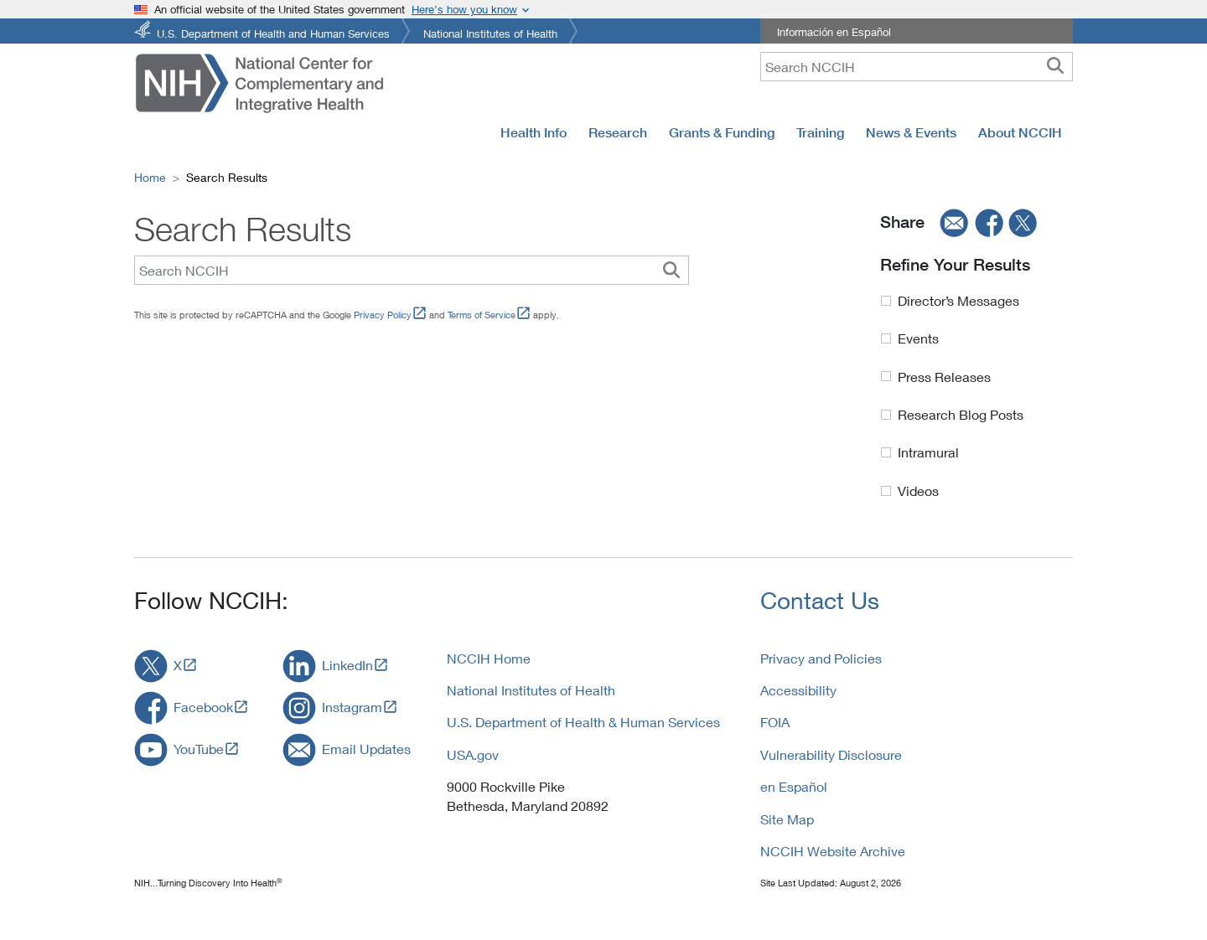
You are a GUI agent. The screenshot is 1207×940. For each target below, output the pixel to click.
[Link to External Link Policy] (419, 314)
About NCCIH (1020, 132)
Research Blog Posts (960, 414)
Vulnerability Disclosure (831, 754)
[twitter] (1023, 223)
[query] (916, 66)
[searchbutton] (1055, 66)
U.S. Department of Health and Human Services (273, 32)
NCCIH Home (489, 658)
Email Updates (366, 749)
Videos (918, 490)
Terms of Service (481, 314)
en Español (793, 786)
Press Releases (944, 377)
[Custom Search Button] (671, 269)
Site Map (787, 819)
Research (617, 132)
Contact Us (819, 600)
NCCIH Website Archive (832, 851)
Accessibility (798, 690)
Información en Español (834, 32)
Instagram (352, 707)
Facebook (203, 707)
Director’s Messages (958, 300)
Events (918, 338)
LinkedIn (347, 665)
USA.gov (473, 754)
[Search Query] (411, 270)
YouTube (199, 749)
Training (820, 132)
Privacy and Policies (821, 658)
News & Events (911, 132)
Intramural (928, 452)
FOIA (775, 722)
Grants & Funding (721, 132)
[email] (949, 223)
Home (150, 177)
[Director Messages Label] (886, 301)
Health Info (533, 132)
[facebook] (990, 223)
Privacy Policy (383, 314)
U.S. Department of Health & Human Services (583, 722)
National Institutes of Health (490, 32)
